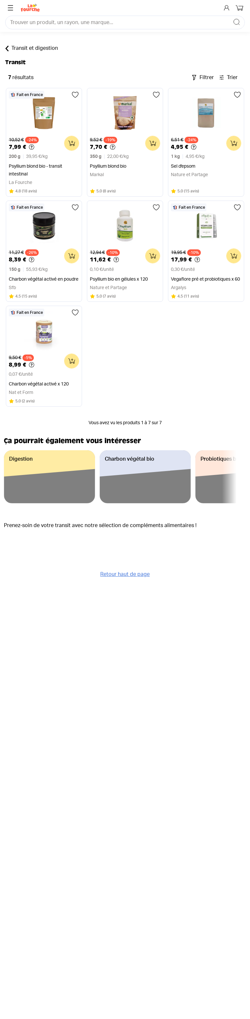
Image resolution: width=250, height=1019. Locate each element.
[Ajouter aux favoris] (75, 95)
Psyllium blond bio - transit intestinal (35, 170)
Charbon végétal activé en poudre (43, 279)
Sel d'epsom (183, 166)
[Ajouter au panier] (71, 143)
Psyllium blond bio (108, 166)
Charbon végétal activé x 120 (39, 384)
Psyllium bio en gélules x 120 (119, 279)
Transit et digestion (31, 48)
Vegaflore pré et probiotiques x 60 (205, 279)
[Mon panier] (240, 8)
